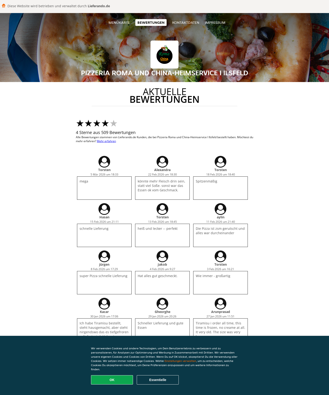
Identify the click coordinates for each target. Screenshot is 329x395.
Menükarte (119, 22)
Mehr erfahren (106, 141)
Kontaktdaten (185, 22)
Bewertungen (150, 22)
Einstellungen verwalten (180, 361)
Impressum (215, 22)
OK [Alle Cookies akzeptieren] (112, 380)
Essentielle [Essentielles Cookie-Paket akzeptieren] (157, 380)
